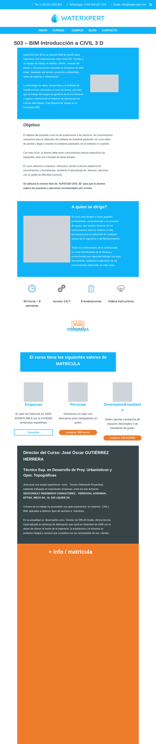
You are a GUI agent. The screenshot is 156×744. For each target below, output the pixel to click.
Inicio (43, 30)
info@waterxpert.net (134, 4)
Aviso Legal (116, 682)
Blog (93, 30)
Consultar (33, 366)
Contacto (109, 30)
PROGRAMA (78, 269)
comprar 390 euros (78, 366)
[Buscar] (150, 4)
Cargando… (78, 561)
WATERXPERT (11, 713)
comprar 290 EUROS (122, 371)
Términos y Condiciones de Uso (128, 688)
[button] (65, 30)
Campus (77, 30)
